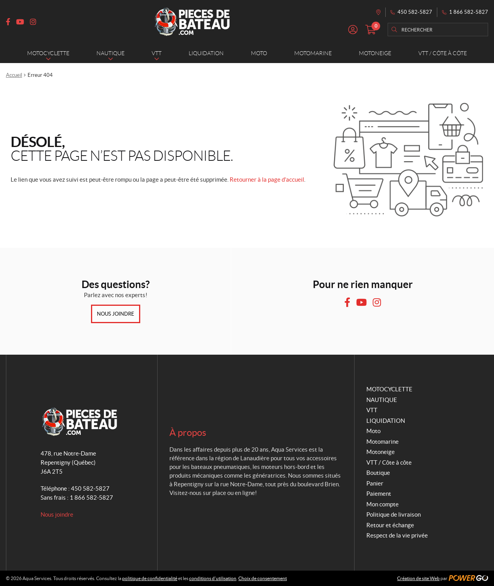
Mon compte (382, 504)
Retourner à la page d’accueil (267, 179)
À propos (187, 432)
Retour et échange (390, 525)
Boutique (378, 472)
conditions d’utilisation (212, 578)
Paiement (378, 493)
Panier (374, 483)
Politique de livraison (393, 514)
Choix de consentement (262, 578)
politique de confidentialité (149, 578)
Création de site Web (418, 578)
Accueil (14, 75)
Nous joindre (115, 314)
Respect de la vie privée (397, 535)
